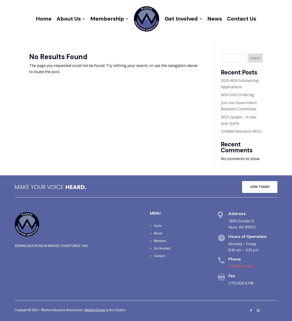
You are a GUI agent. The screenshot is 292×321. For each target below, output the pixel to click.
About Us (69, 18)
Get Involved (181, 18)
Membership (107, 18)
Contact (159, 256)
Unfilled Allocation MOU (241, 131)
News (214, 18)
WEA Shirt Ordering (237, 94)
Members (160, 241)
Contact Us (241, 18)
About (158, 233)
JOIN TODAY (260, 186)
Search (255, 58)
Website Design (95, 310)
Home (44, 18)
